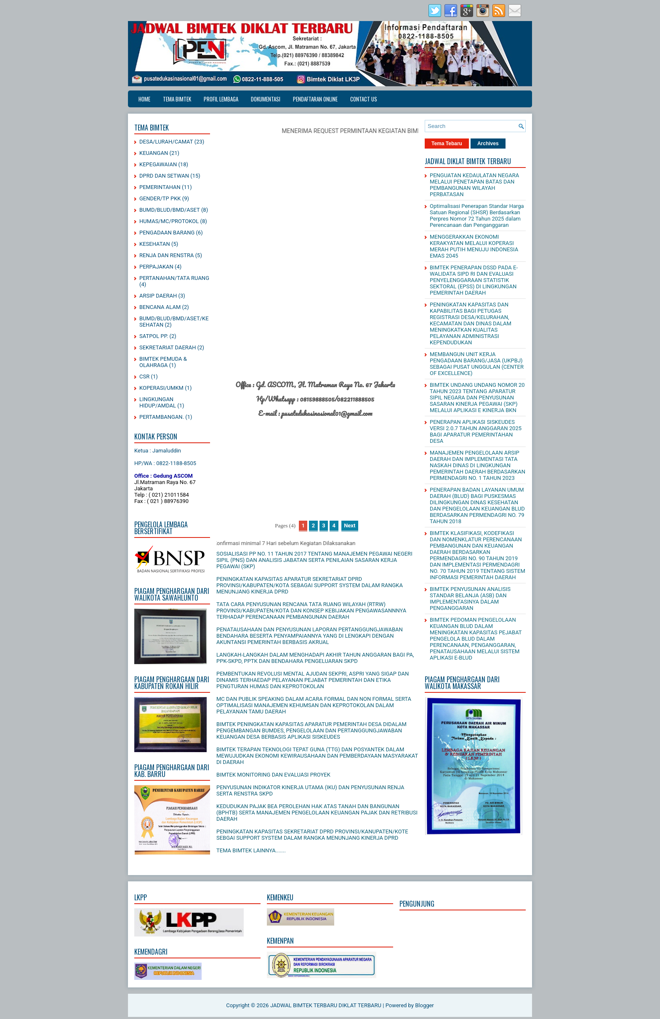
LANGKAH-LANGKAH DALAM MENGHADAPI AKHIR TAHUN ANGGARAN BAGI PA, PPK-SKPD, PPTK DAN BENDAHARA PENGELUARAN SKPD (315, 658)
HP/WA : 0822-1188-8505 (165, 463)
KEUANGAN (153, 153)
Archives (488, 143)
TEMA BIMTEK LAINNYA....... (251, 850)
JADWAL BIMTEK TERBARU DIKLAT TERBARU (325, 1005)
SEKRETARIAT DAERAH (167, 347)
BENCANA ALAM (160, 307)
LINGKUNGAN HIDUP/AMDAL (157, 402)
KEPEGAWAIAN (158, 164)
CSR (144, 376)
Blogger (424, 1005)
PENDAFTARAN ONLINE (315, 99)
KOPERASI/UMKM (161, 388)
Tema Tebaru (446, 143)
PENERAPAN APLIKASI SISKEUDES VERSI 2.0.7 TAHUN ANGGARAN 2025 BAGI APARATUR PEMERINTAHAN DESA (476, 431)
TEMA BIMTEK (177, 99)
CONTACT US (363, 99)
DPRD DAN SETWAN (164, 176)
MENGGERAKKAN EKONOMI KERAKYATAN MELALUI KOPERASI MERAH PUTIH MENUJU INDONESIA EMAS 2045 (474, 246)
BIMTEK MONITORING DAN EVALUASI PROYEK (273, 775)
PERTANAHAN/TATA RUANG (174, 278)
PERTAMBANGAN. (161, 417)
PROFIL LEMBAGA (221, 99)
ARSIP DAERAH (158, 296)
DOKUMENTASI (265, 99)
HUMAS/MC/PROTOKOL (169, 221)
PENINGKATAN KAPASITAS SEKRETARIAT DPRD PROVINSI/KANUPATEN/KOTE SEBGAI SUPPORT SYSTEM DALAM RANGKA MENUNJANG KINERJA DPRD (312, 834)
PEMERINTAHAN (160, 187)
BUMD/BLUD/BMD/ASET (169, 210)
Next (349, 525)
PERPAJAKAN (156, 266)
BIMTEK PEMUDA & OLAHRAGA (163, 362)
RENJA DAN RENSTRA (166, 255)
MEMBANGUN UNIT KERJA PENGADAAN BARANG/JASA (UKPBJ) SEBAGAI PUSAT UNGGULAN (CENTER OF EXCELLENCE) (477, 363)
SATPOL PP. (153, 336)
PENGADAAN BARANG (166, 232)
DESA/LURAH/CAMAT (166, 141)
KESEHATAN (154, 244)
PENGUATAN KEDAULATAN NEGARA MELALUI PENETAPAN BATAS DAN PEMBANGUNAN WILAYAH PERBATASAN (474, 184)
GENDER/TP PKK (160, 198)
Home (144, 99)
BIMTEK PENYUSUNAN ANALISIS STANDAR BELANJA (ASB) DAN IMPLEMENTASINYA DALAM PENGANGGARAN (470, 598)
